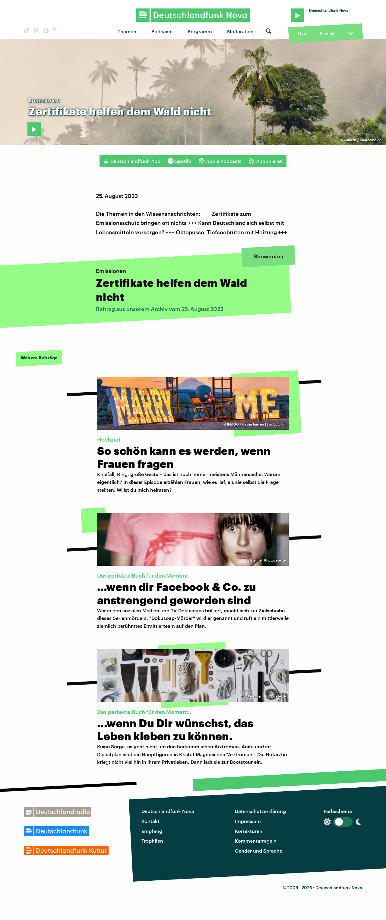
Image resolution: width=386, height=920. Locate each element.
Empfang (151, 831)
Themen (127, 31)
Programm (200, 31)
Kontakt (150, 821)
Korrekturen (248, 831)
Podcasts (161, 31)
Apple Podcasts (220, 161)
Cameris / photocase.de (362, 140)
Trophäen (152, 841)
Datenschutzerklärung (260, 811)
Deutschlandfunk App (131, 161)
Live (302, 33)
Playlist (327, 33)
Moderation (240, 31)
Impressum (248, 821)
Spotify (179, 161)
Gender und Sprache (258, 851)
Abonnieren (266, 161)
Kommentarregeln (256, 841)
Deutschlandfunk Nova (167, 811)
